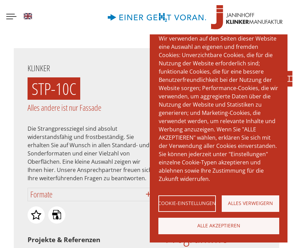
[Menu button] (11, 17)
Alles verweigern (250, 203)
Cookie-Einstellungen (187, 203)
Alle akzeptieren (218, 225)
